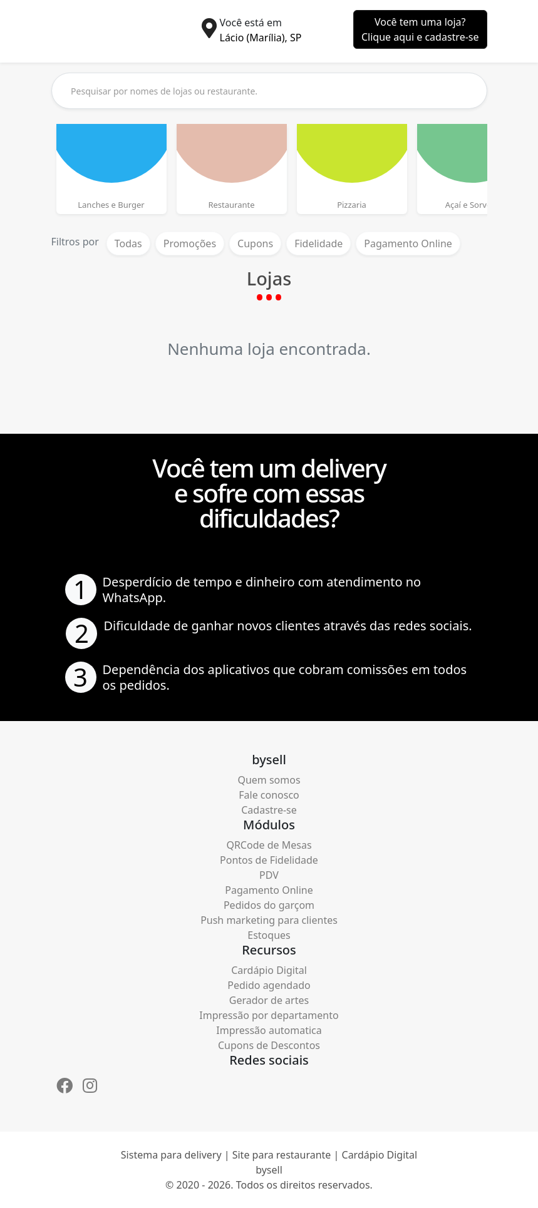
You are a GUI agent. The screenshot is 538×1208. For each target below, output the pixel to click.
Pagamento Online (408, 243)
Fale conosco (269, 795)
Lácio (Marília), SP (261, 37)
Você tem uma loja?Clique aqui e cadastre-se (420, 29)
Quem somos (268, 780)
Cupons (255, 243)
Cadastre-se (269, 810)
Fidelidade (318, 243)
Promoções (189, 243)
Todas (128, 243)
